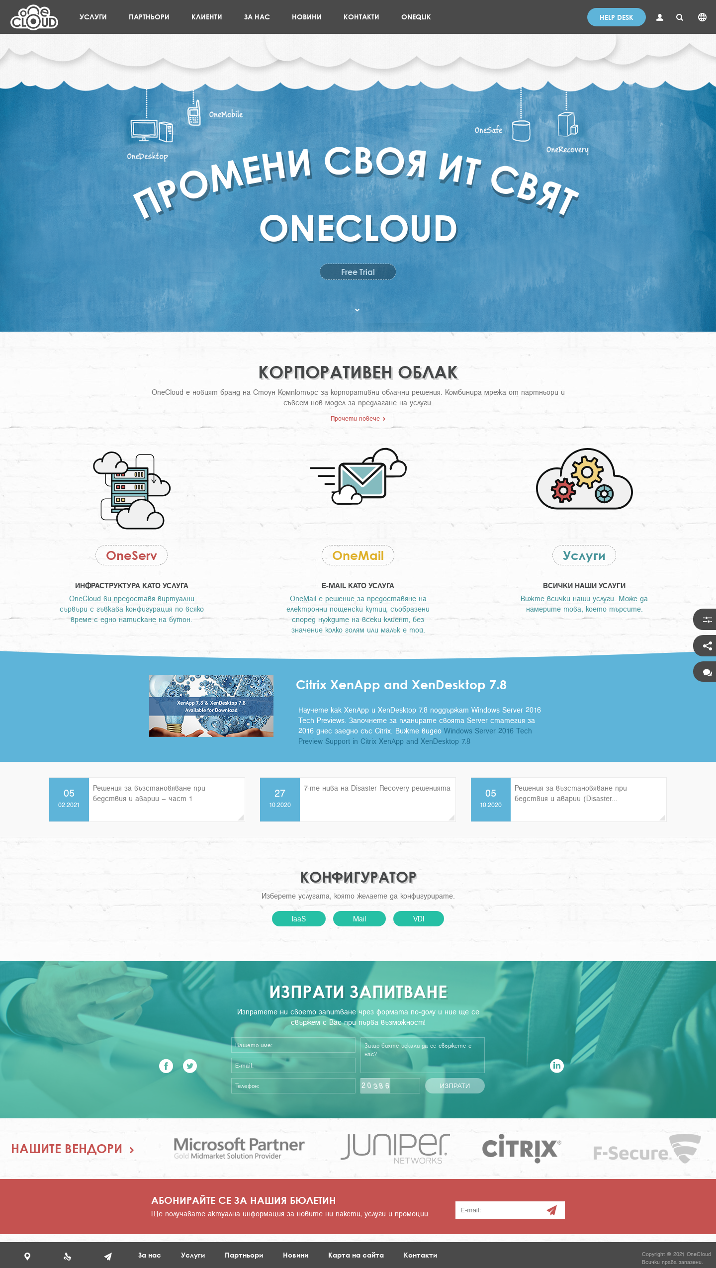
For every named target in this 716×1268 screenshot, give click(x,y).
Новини (295, 1255)
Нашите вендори (66, 1148)
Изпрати (455, 1085)
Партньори (244, 1255)
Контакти (420, 1255)
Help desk (616, 17)
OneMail (358, 555)
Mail (359, 918)
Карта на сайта (356, 1255)
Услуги (584, 555)
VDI (418, 918)
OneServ (131, 555)
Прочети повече (355, 418)
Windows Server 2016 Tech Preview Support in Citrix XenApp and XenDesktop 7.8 (415, 735)
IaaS (299, 918)
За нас (149, 1255)
